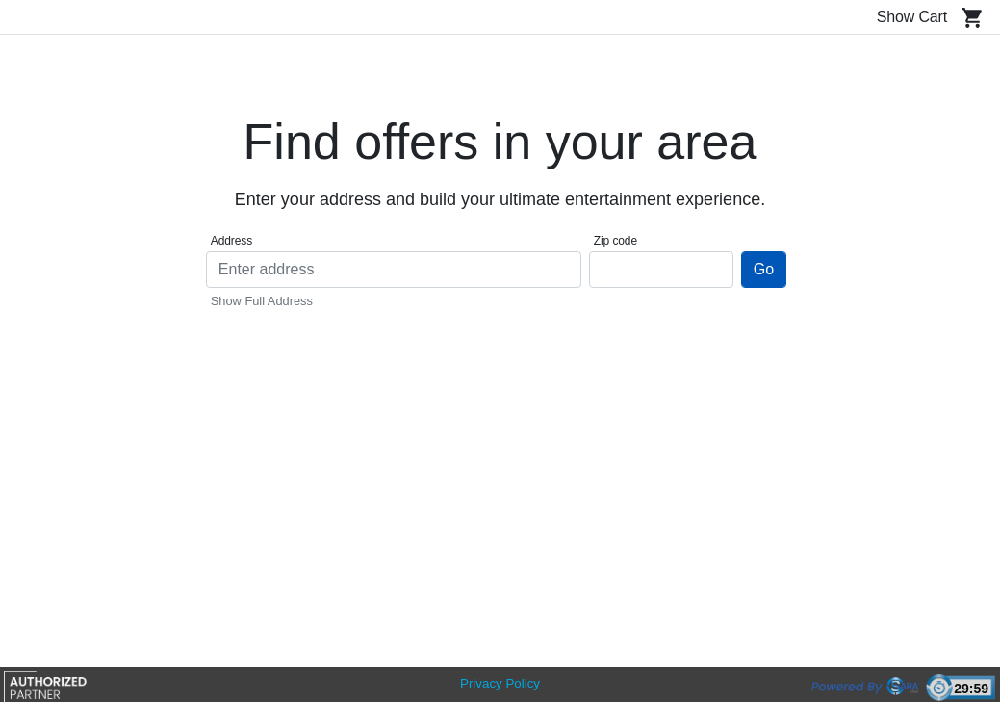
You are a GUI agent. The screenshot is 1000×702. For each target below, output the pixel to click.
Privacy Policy (500, 683)
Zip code (615, 240)
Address (231, 240)
